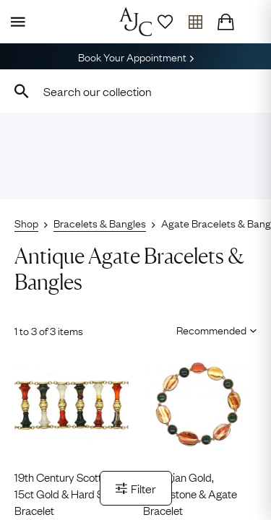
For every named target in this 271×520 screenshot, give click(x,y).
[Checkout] (225, 21)
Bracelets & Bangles (99, 222)
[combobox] (135, 91)
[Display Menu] (15, 21)
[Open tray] (195, 21)
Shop (26, 222)
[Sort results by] (211, 329)
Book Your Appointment (136, 56)
